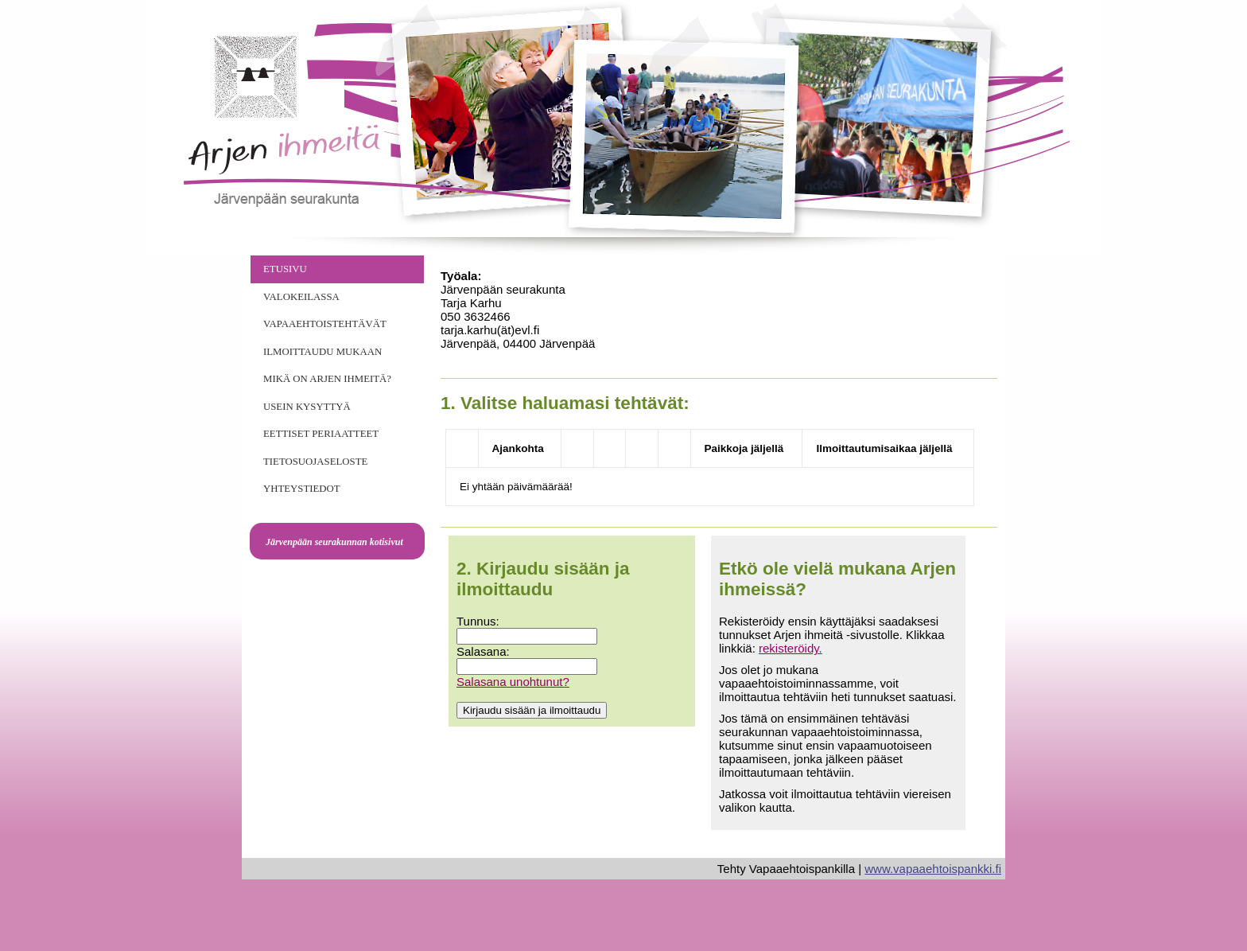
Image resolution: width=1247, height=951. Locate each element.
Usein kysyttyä (307, 406)
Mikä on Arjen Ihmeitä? (327, 378)
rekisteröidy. (790, 648)
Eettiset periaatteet (321, 433)
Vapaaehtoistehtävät (325, 323)
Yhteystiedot (301, 488)
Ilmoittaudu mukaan (322, 351)
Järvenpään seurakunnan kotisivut (334, 542)
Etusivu (285, 269)
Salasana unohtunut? (512, 681)
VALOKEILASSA (301, 296)
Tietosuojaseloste (315, 461)
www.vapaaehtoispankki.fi (932, 868)
